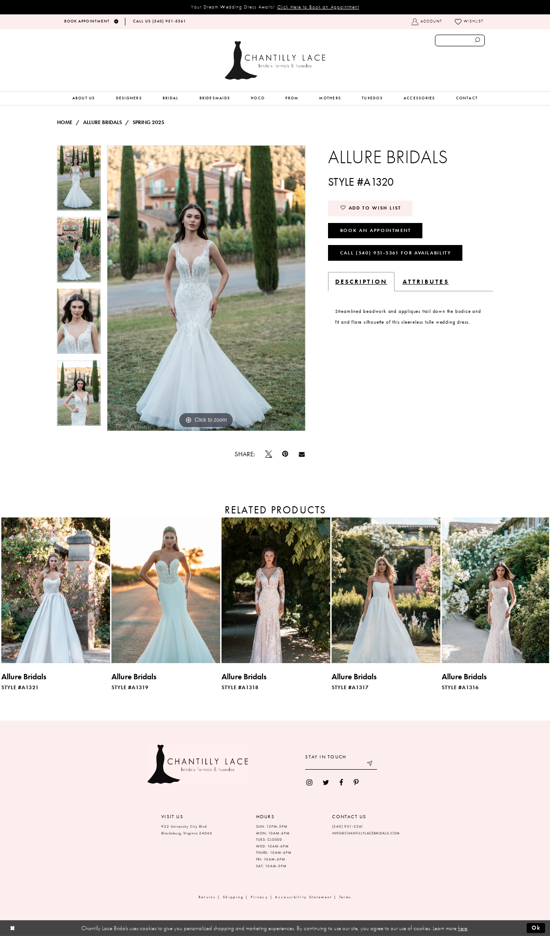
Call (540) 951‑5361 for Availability (395, 253)
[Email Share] (301, 454)
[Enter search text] (459, 40)
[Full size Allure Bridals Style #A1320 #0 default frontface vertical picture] (206, 288)
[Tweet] (268, 454)
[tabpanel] (79, 181)
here (462, 928)
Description (361, 281)
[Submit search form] (477, 40)
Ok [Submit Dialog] (536, 928)
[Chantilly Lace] (275, 60)
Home (64, 122)
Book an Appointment (375, 230)
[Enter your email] (341, 764)
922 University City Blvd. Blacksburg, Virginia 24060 (187, 830)
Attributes (426, 281)
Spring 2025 (148, 122)
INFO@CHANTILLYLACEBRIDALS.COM (366, 833)
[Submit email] (370, 764)
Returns (207, 897)
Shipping (233, 897)
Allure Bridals (102, 122)
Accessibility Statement (303, 897)
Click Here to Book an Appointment (318, 7)
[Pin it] (285, 454)
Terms (345, 897)
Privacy (259, 897)
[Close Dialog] (12, 928)
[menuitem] (84, 98)
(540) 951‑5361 (348, 826)
